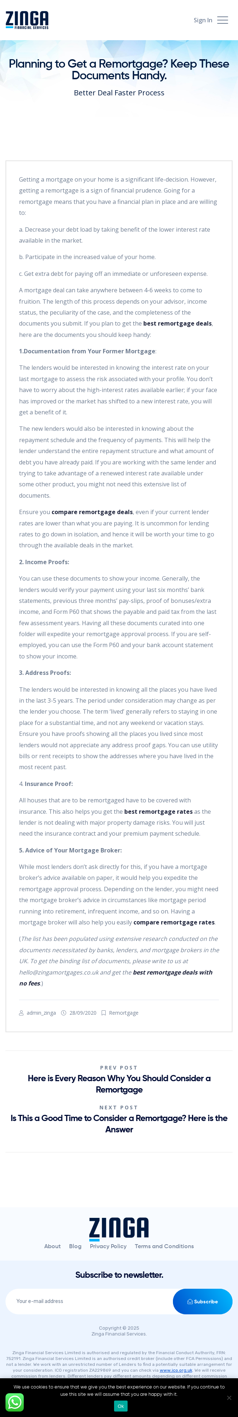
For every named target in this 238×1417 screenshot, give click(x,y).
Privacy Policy (108, 1247)
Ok (121, 1406)
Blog (75, 1247)
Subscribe (203, 1301)
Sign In (203, 20)
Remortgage (124, 1012)
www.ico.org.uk (176, 1370)
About (52, 1247)
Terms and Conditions (164, 1247)
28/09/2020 (83, 1012)
